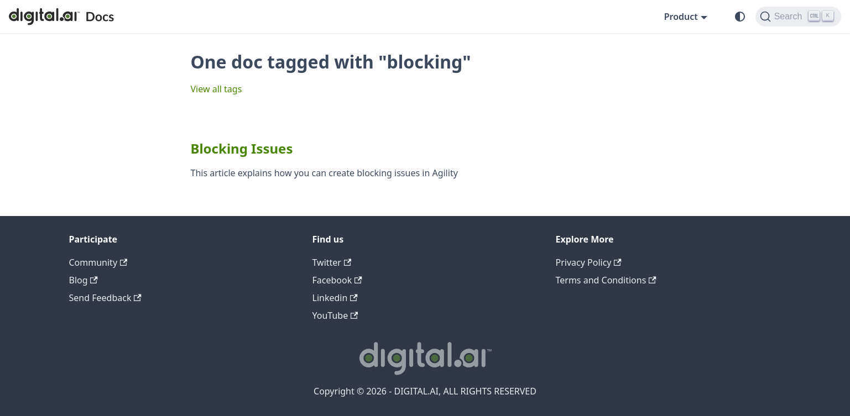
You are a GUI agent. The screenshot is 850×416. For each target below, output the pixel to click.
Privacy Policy (589, 262)
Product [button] (681, 16)
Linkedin (335, 298)
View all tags (216, 89)
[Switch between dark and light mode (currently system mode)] (740, 16)
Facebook (337, 280)
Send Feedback (105, 298)
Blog (83, 280)
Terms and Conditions (606, 280)
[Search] (798, 17)
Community (98, 262)
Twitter (332, 262)
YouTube (335, 315)
